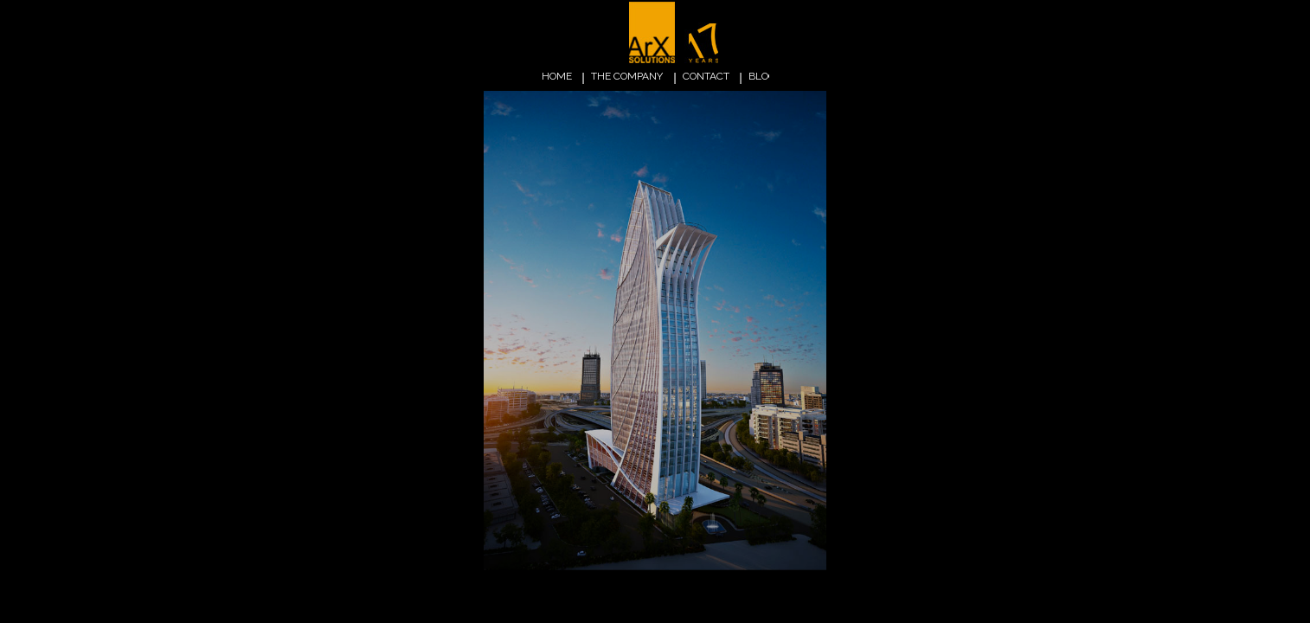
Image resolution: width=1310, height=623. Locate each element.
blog (762, 76)
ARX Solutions (676, 33)
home (557, 76)
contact (706, 76)
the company (627, 76)
